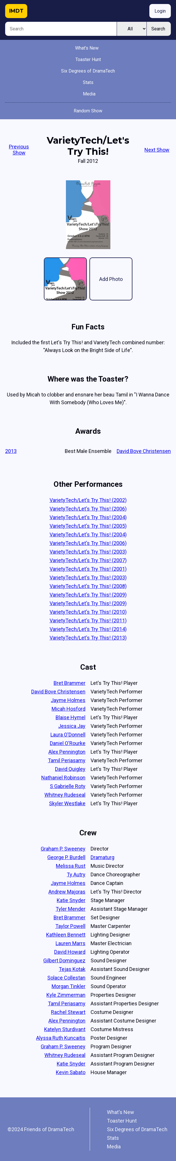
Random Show (88, 111)
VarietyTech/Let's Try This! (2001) (88, 569)
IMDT (16, 11)
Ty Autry (76, 874)
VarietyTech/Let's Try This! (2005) (88, 526)
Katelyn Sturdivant (64, 1029)
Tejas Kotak (72, 969)
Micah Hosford (68, 709)
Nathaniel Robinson (63, 778)
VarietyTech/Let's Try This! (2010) (88, 612)
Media (89, 94)
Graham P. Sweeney (63, 849)
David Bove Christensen (144, 451)
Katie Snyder (71, 900)
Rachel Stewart (68, 1012)
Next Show (156, 150)
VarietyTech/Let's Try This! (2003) (88, 552)
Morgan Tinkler (68, 986)
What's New (87, 48)
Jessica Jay (71, 726)
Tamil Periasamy (66, 760)
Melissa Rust (70, 866)
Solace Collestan (66, 978)
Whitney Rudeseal (64, 795)
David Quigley (70, 769)
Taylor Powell (70, 926)
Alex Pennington (66, 752)
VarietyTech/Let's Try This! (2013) (88, 638)
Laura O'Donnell (67, 735)
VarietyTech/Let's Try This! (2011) (88, 620)
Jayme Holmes (68, 700)
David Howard (69, 952)
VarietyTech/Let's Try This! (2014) (88, 629)
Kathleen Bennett (65, 935)
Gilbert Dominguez (64, 960)
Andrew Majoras (66, 892)
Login (160, 11)
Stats (88, 82)
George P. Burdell (66, 857)
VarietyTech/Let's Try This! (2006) (88, 509)
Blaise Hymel (70, 717)
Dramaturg (102, 857)
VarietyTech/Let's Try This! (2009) (88, 595)
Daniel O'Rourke (67, 743)
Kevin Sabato (70, 1072)
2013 (11, 451)
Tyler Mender (70, 909)
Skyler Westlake (67, 803)
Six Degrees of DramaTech (88, 71)
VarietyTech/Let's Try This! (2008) (88, 586)
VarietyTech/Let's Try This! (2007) (88, 560)
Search (158, 29)
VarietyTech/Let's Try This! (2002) (88, 500)
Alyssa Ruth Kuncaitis (60, 1038)
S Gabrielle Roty (67, 786)
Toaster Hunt (88, 59)
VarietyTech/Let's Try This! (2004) (88, 517)
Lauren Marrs (70, 943)
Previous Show (19, 150)
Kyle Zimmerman (65, 995)
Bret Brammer (69, 683)
